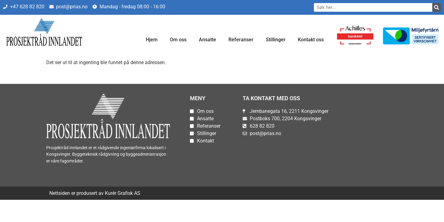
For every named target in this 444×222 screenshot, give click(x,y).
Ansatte (207, 40)
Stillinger (276, 40)
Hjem (152, 40)
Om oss (178, 40)
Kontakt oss (311, 40)
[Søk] (436, 7)
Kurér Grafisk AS (122, 193)
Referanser (240, 40)
